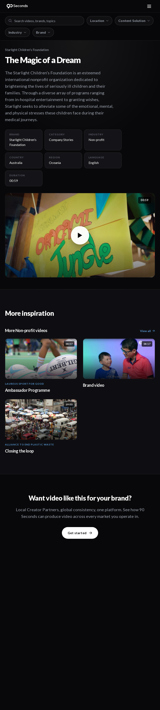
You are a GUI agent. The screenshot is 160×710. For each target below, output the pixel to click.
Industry (17, 32)
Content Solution (134, 21)
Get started (80, 533)
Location (99, 21)
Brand (43, 32)
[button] (80, 235)
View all (147, 331)
